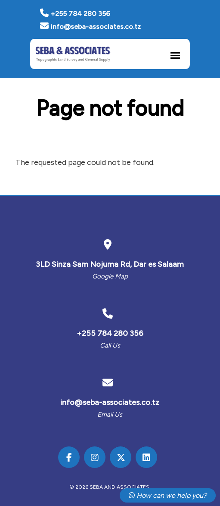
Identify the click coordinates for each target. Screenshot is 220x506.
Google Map (110, 276)
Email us (109, 414)
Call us (110, 345)
